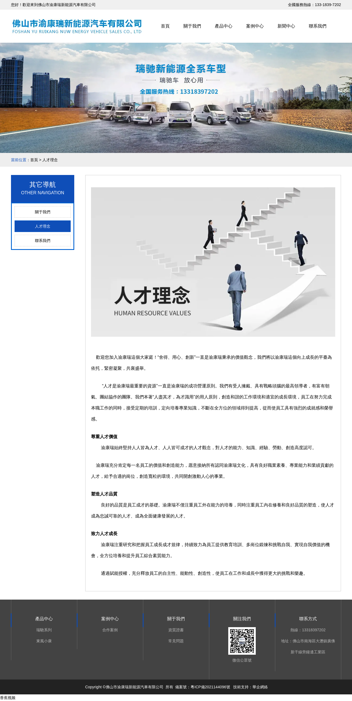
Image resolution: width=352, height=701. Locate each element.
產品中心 (223, 26)
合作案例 (110, 630)
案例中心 (255, 26)
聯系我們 (317, 26)
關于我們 (192, 26)
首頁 (165, 26)
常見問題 (176, 641)
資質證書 (176, 630)
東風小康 (44, 641)
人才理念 (42, 226)
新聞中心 (286, 26)
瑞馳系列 (44, 630)
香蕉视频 (7, 697)
